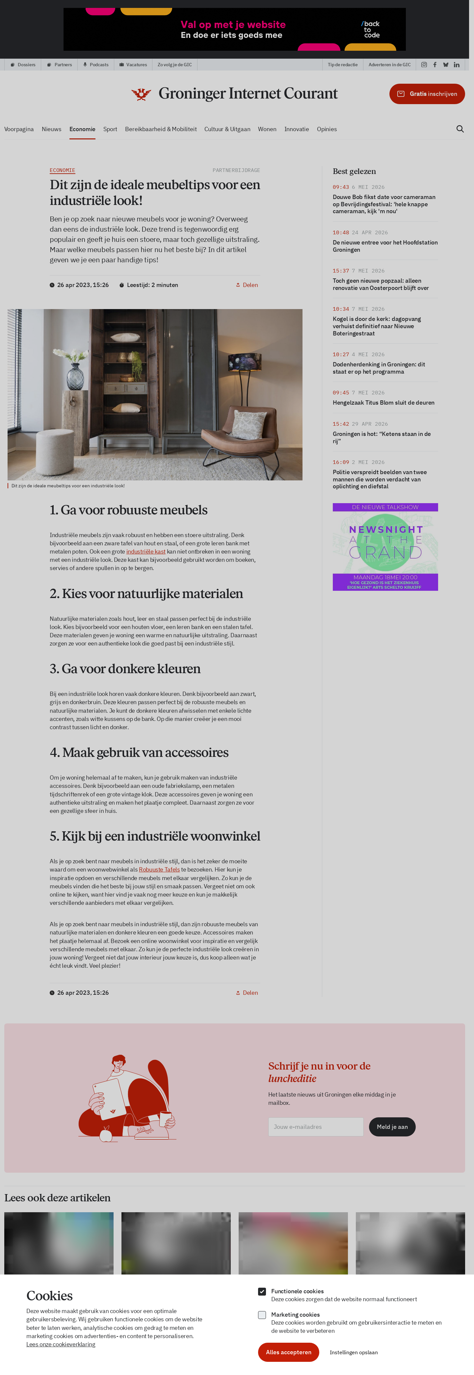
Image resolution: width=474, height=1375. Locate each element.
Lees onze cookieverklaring (60, 1344)
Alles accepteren (288, 1352)
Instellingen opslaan (354, 1352)
